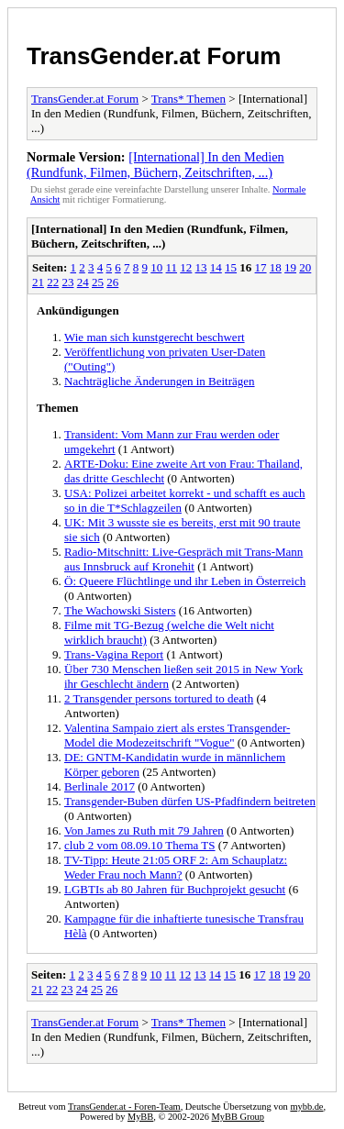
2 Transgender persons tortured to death (158, 698)
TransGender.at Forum (154, 56)
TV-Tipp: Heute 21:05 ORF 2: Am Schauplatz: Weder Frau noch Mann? (175, 867)
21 (38, 282)
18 (276, 267)
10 (156, 267)
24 (83, 282)
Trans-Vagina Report (113, 654)
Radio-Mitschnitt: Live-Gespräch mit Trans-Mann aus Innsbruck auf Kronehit (183, 559)
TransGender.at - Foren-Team (124, 1106)
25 (98, 282)
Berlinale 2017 (99, 786)
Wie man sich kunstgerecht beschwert (154, 337)
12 (186, 267)
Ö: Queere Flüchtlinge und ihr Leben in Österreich (184, 581)
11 (172, 267)
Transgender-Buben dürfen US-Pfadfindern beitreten (190, 801)
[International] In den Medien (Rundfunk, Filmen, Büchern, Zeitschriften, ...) (155, 164)
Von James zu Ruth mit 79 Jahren (144, 830)
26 (112, 282)
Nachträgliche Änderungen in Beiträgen (159, 381)
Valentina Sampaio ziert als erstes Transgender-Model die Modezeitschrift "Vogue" (177, 735)
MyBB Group (238, 1117)
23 (68, 282)
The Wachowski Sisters (119, 610)
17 (261, 267)
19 (290, 267)
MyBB (140, 1117)
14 (216, 267)
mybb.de (306, 1106)
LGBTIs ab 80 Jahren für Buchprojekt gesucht (174, 889)
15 (231, 267)
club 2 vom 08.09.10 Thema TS (140, 845)
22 (53, 282)
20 (305, 267)
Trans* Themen (188, 98)
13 (201, 267)
